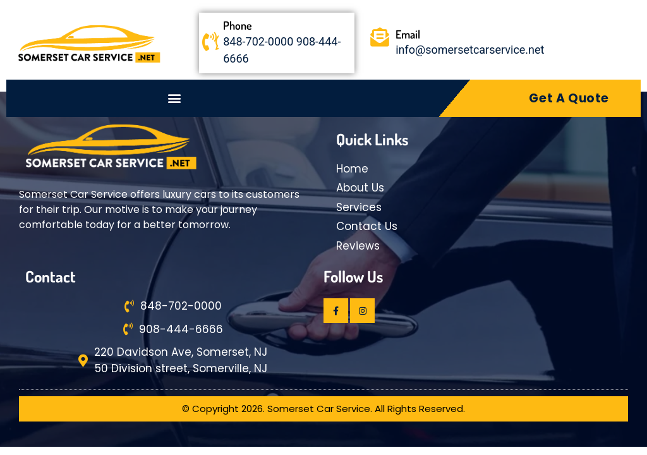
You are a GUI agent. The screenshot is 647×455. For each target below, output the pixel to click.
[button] (174, 98)
